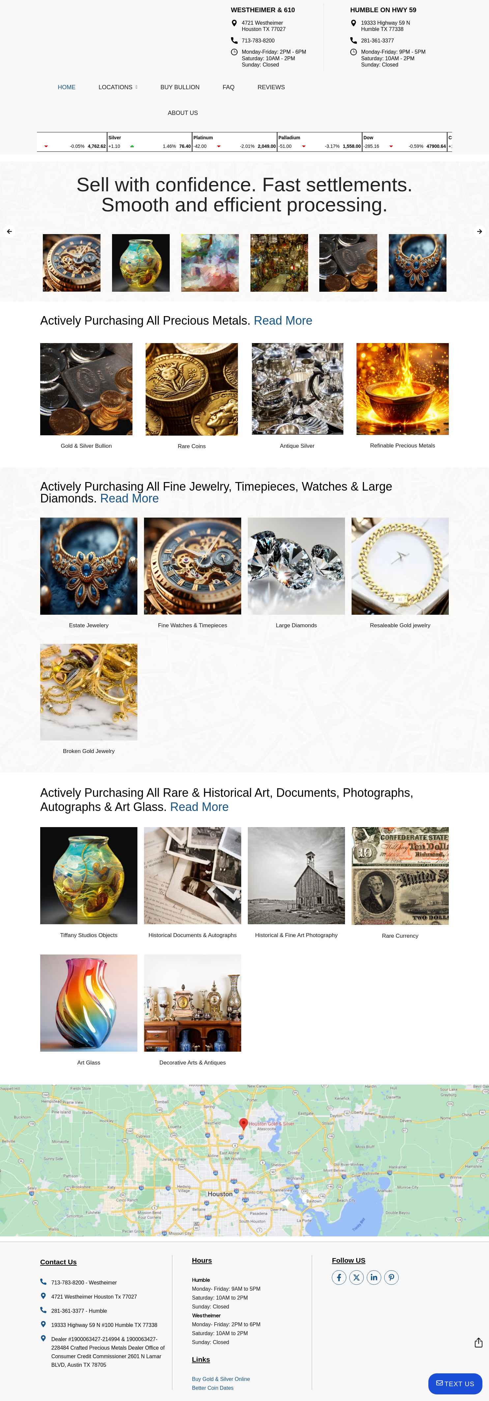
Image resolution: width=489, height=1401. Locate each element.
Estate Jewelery (89, 625)
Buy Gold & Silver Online (221, 1379)
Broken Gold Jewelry (89, 751)
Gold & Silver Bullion (86, 446)
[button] (9, 231)
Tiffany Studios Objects (89, 935)
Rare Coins (192, 446)
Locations (118, 87)
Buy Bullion (180, 87)
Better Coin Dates (213, 1388)
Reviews (271, 87)
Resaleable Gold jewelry (400, 625)
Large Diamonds (296, 625)
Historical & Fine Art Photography (296, 935)
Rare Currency (400, 936)
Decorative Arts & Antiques (192, 1063)
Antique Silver (297, 446)
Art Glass (89, 1063)
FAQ (229, 87)
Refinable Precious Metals (402, 446)
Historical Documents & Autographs (193, 935)
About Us (183, 113)
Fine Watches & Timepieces (192, 625)
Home (66, 87)
